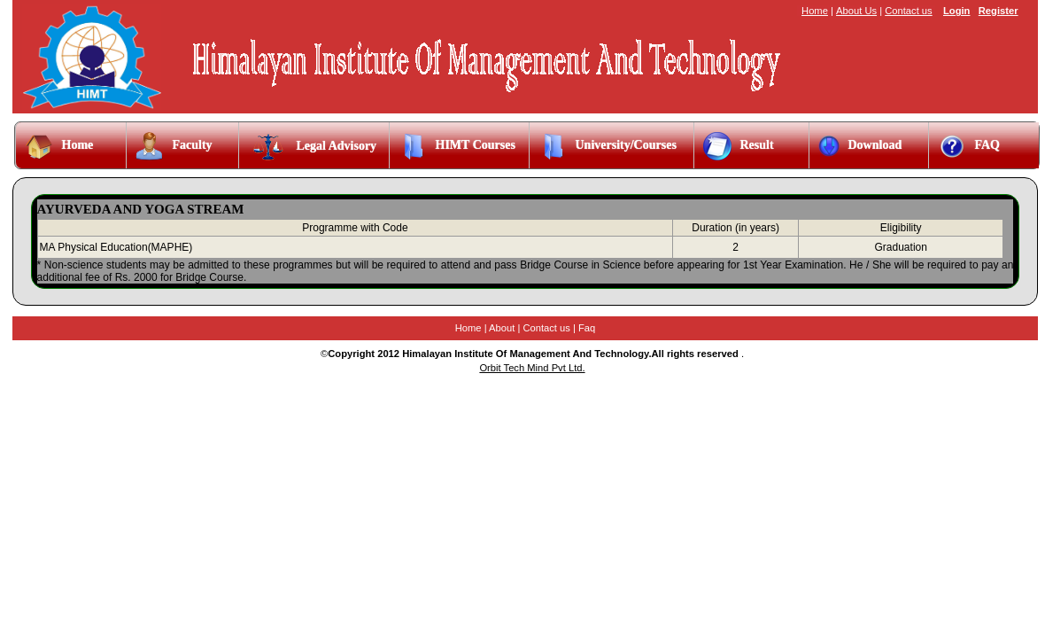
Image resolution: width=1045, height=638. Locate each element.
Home (814, 10)
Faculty (174, 146)
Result (738, 146)
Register (998, 10)
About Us (856, 10)
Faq (586, 328)
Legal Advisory (312, 146)
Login (956, 10)
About (502, 328)
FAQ (969, 146)
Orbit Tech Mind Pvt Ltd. (531, 367)
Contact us (908, 10)
